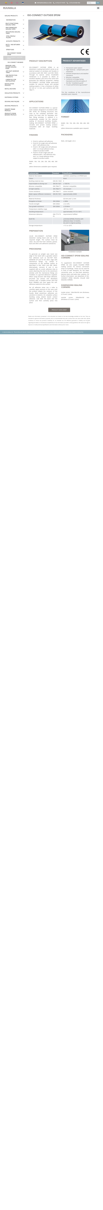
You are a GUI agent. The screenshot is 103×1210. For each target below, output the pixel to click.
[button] (98, 9)
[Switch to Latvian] (11, 3)
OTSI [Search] (98, 2)
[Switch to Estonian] (23, 3)
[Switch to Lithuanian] (6, 3)
